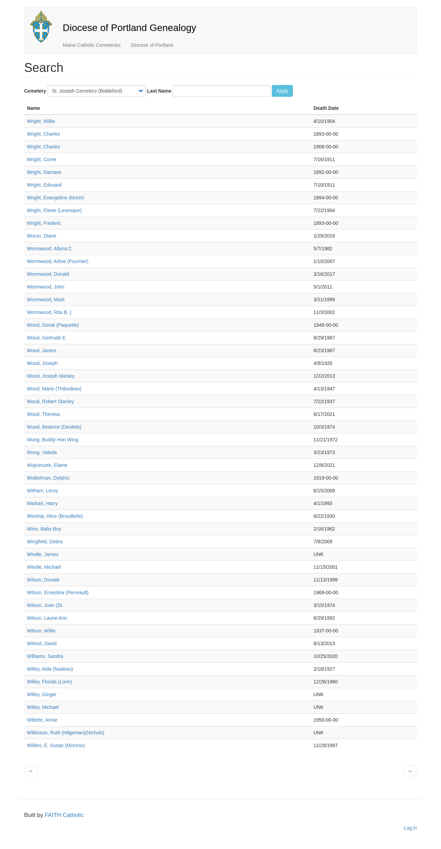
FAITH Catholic (64, 815)
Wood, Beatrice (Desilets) (54, 427)
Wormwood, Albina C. (50, 248)
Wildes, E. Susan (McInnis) (56, 745)
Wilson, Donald (43, 580)
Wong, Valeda (42, 452)
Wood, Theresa (43, 414)
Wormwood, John (45, 287)
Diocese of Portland (152, 45)
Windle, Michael (44, 567)
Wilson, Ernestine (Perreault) (58, 592)
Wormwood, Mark (45, 299)
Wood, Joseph (42, 363)
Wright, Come (41, 159)
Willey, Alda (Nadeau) (50, 669)
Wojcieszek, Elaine (47, 465)
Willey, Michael (43, 707)
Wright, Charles (43, 134)
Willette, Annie (42, 720)
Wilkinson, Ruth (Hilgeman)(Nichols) (65, 732)
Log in (410, 828)
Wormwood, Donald (48, 274)
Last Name (159, 91)
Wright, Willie (41, 121)
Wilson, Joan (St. (45, 605)
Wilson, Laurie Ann (47, 618)
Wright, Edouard (44, 185)
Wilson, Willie (41, 630)
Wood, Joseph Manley (50, 376)
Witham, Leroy (42, 490)
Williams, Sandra (45, 656)
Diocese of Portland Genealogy (129, 27)
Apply (282, 91)
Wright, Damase (44, 172)
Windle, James (43, 554)
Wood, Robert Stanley (50, 401)
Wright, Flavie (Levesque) (54, 210)
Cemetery (35, 91)
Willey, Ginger (42, 694)
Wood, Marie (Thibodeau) (54, 388)
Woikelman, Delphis (48, 478)
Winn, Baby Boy (44, 529)
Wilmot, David (42, 643)
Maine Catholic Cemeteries (92, 45)
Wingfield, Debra (45, 541)
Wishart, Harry (42, 503)
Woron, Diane (41, 236)
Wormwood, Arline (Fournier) (58, 261)
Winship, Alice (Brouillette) (55, 516)
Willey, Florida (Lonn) (49, 681)
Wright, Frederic (44, 223)
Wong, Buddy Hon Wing (52, 439)
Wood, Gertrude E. (47, 337)
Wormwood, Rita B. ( (49, 312)
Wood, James (41, 350)
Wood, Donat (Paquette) (53, 325)
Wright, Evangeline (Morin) (55, 197)
